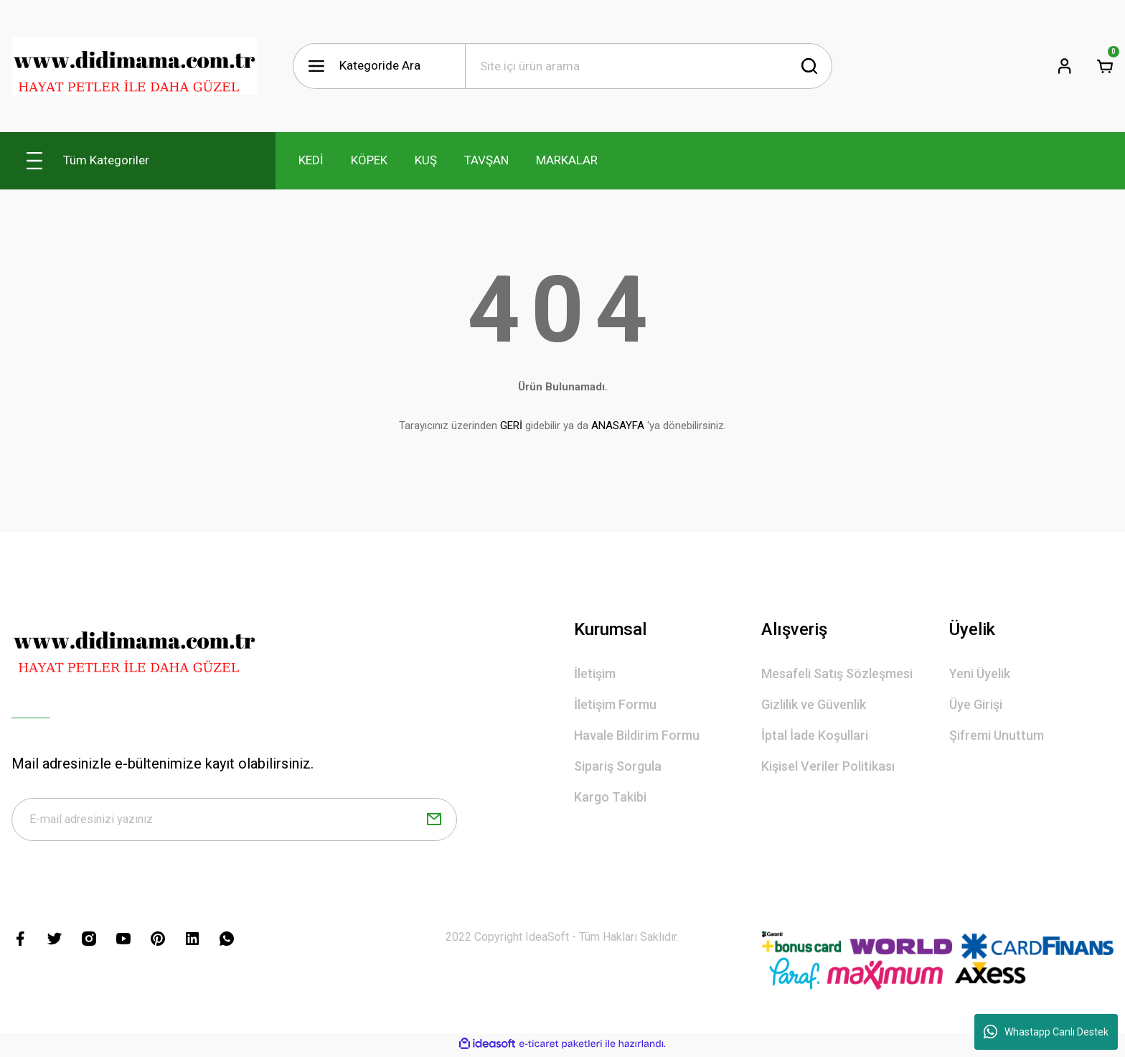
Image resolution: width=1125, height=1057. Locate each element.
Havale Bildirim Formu (637, 735)
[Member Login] (1064, 66)
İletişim (595, 673)
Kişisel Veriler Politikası (828, 766)
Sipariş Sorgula (618, 766)
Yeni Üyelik (979, 673)
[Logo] (134, 66)
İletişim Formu (615, 704)
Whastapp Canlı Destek (1046, 1032)
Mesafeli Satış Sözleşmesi (837, 673)
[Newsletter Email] (234, 821)
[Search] (648, 66)
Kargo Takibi (610, 796)
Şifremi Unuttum (996, 735)
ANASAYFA (617, 425)
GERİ (511, 425)
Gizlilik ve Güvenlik (813, 704)
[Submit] (434, 821)
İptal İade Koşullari (814, 735)
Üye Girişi (975, 704)
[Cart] (1105, 66)
